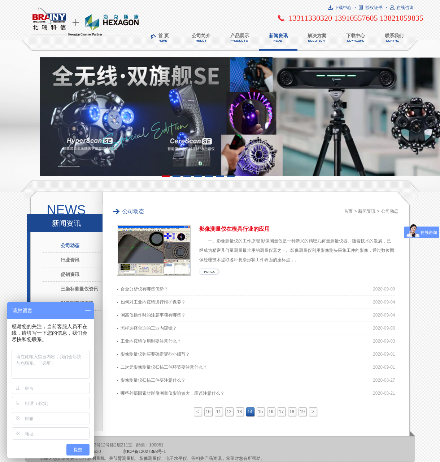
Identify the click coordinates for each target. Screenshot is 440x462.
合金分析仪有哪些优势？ (144, 289)
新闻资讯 (278, 35)
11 (218, 411)
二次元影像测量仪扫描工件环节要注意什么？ (164, 367)
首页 (348, 211)
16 (271, 411)
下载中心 (343, 7)
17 (281, 411)
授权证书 (374, 7)
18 (291, 411)
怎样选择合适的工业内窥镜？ (149, 328)
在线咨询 (405, 7)
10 (208, 411)
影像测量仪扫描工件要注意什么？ (153, 380)
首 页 (163, 35)
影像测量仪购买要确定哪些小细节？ (155, 354)
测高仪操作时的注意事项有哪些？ (153, 315)
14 (250, 411)
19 (302, 411)
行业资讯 (70, 260)
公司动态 (70, 245)
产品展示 (239, 35)
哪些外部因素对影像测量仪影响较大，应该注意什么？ (173, 393)
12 (229, 411)
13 (239, 411)
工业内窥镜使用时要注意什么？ (151, 341)
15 (260, 411)
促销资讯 (70, 274)
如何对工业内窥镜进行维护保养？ (153, 302)
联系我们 (394, 35)
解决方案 (317, 35)
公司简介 (201, 35)
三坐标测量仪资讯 (79, 289)
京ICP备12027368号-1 (144, 451)
